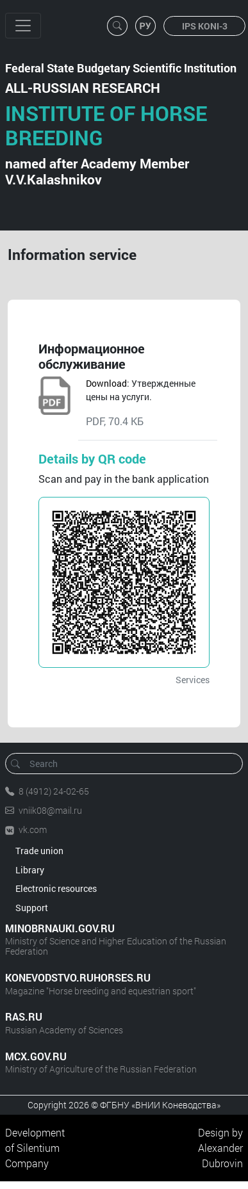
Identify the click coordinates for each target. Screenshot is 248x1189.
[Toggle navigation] (23, 25)
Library (29, 870)
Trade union (39, 851)
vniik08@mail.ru (50, 810)
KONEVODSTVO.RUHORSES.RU (78, 977)
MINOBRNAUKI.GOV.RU (60, 928)
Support (31, 908)
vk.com (33, 829)
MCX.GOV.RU (36, 1056)
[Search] (128, 763)
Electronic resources (56, 888)
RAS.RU (23, 1016)
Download (106, 383)
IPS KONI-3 (204, 26)
